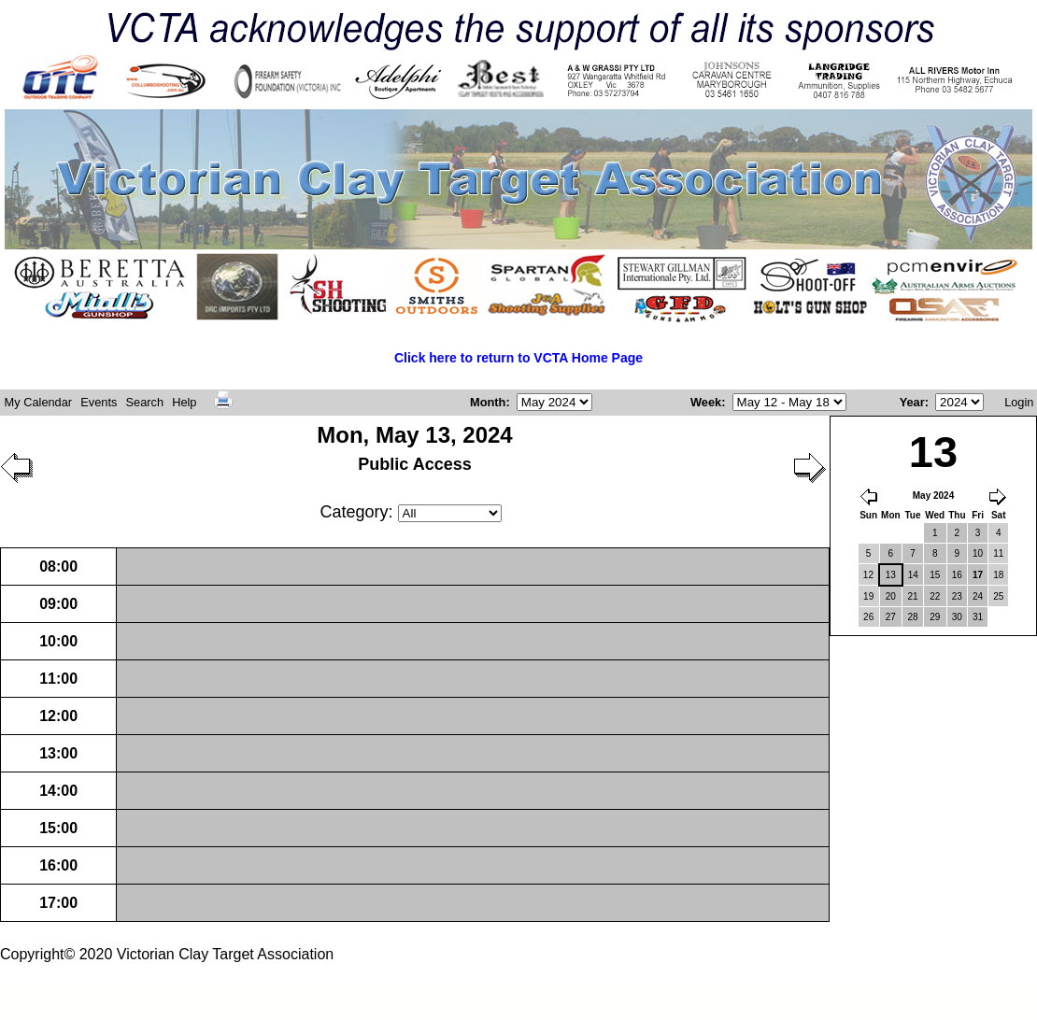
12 (868, 575)
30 (957, 617)
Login (1018, 402)
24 (978, 596)
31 (978, 617)
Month (487, 402)
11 (998, 553)
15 (935, 575)
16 (957, 575)
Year (912, 402)
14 (913, 575)
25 (998, 596)
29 (935, 617)
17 (978, 575)
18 (998, 575)
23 (957, 596)
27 (891, 617)
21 (912, 596)
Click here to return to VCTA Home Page (518, 357)
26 (868, 617)
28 (912, 617)
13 (891, 575)
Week (705, 402)
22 (935, 596)
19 (868, 596)
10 (978, 553)
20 (891, 596)
